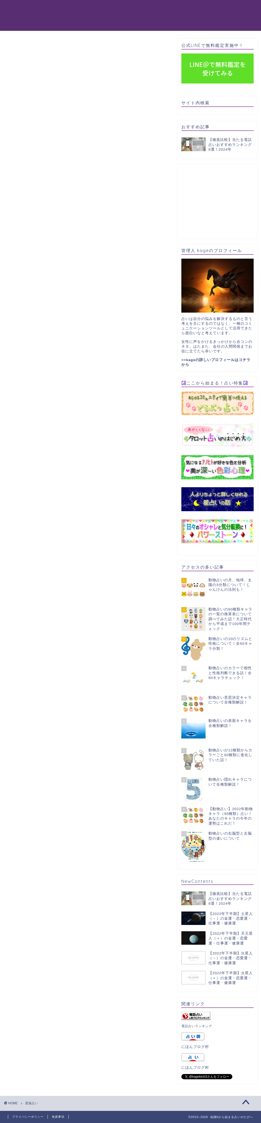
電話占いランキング (196, 1026)
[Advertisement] (220, 201)
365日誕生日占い (62, 18)
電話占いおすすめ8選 (91, 8)
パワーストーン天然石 (198, 8)
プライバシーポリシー (28, 1116)
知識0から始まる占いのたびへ (22, 15)
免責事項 (58, 1116)
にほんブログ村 (195, 1047)
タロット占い (136, 8)
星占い (162, 8)
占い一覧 (95, 18)
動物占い (54, 8)
